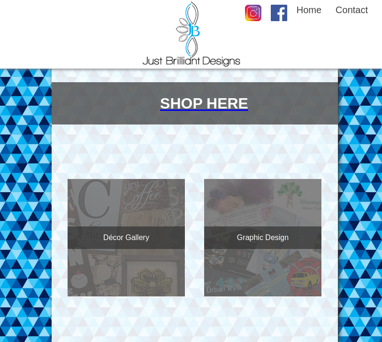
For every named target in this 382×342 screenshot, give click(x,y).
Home (309, 10)
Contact (352, 10)
